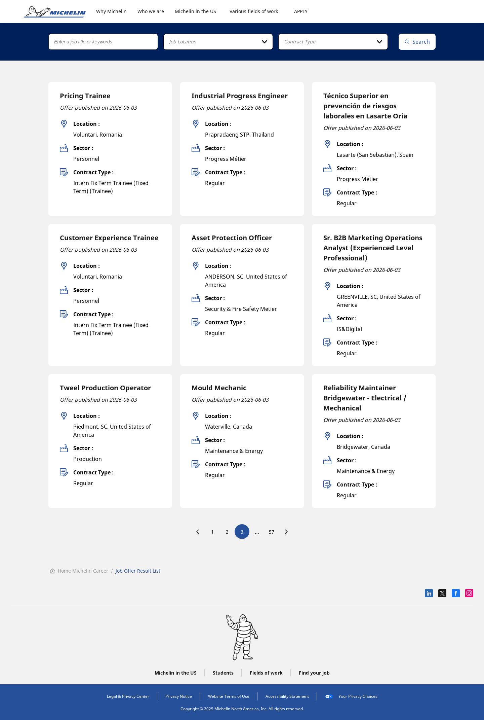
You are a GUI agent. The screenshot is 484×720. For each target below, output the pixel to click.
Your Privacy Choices (351, 696)
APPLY (301, 11)
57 (271, 532)
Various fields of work (254, 11)
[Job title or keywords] (103, 42)
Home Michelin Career (79, 571)
